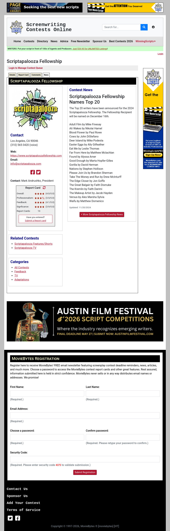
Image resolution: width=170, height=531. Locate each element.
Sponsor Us (99, 41)
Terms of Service (23, 510)
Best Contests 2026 (121, 41)
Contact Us (17, 489)
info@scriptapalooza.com (25, 163)
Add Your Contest (23, 503)
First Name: (17, 387)
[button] (153, 27)
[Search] (121, 27)
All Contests (21, 267)
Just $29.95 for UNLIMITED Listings (90, 48)
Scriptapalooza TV (25, 247)
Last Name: (93, 387)
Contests (29, 41)
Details (12, 75)
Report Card (23, 75)
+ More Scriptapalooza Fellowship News (102, 214)
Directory (42, 41)
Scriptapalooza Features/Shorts (33, 243)
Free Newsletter (80, 41)
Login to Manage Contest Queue (26, 68)
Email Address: (19, 408)
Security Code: (19, 452)
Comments (36, 75)
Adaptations (21, 279)
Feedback (20, 271)
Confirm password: (97, 430)
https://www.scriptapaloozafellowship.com (36, 155)
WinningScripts (145, 41)
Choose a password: (22, 430)
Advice (64, 41)
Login (160, 53)
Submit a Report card (35, 220)
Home (17, 41)
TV (16, 275)
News (54, 41)
